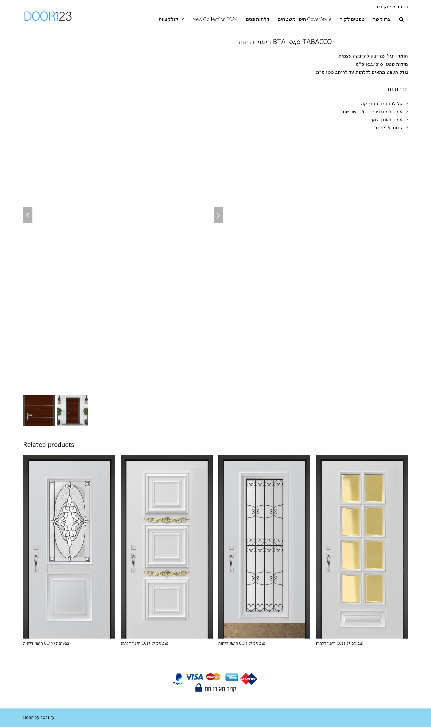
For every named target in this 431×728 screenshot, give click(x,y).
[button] (401, 19)
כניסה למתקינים (391, 6)
